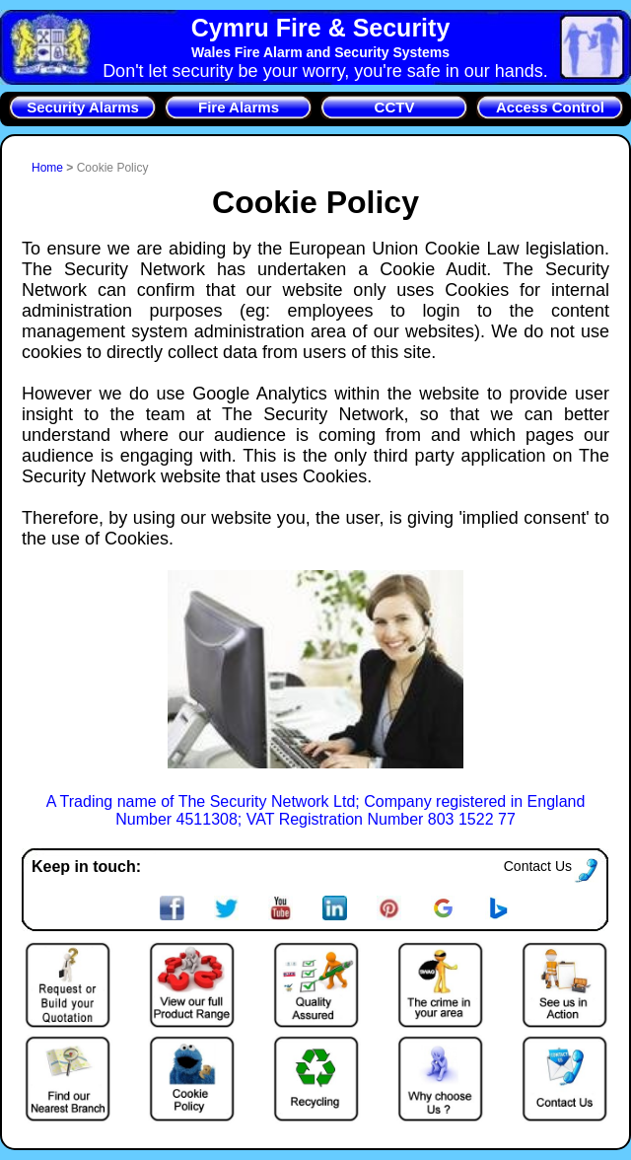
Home (49, 168)
